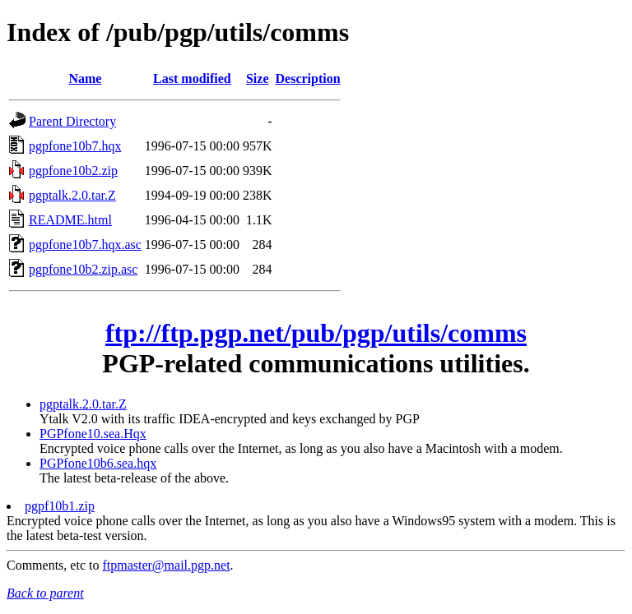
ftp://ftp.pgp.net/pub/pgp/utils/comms (316, 333)
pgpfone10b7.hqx (75, 146)
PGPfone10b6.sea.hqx (98, 463)
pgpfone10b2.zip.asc (83, 269)
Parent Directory (72, 121)
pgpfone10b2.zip (73, 171)
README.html (70, 220)
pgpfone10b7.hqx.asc (85, 245)
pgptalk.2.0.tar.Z (72, 195)
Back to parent (45, 593)
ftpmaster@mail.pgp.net (166, 565)
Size (257, 78)
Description (308, 78)
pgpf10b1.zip (60, 506)
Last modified (192, 78)
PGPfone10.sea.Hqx (93, 434)
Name (84, 78)
